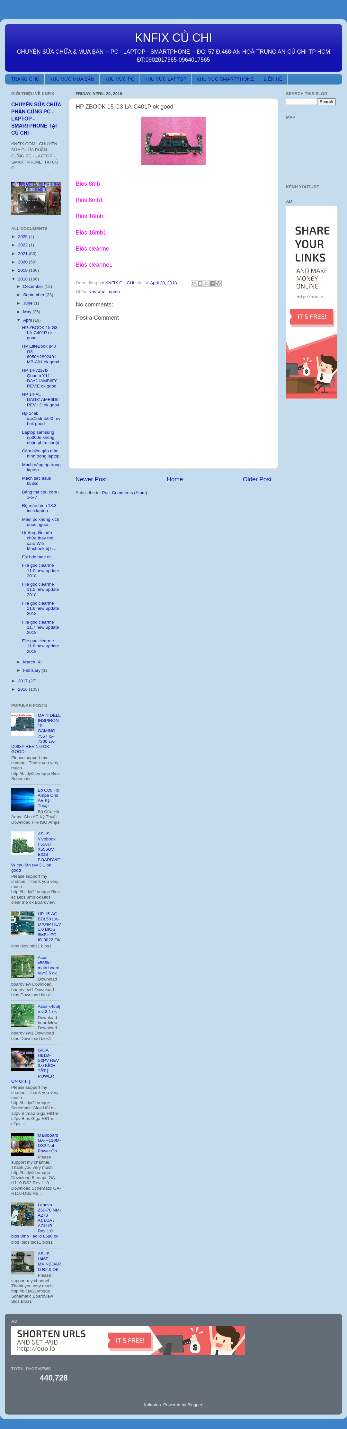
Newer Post (91, 479)
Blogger (194, 1404)
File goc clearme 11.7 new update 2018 (40, 627)
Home (175, 479)
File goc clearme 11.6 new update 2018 (40, 608)
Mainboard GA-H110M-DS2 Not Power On (49, 1143)
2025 (23, 236)
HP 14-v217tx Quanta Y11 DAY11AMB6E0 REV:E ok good (40, 378)
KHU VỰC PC (119, 79)
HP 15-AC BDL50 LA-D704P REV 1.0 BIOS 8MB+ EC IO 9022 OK (49, 926)
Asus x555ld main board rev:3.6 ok (48, 965)
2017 (23, 681)
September (34, 294)
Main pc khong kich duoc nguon (40, 522)
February (32, 670)
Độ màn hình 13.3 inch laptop (39, 508)
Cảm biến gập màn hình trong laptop (40, 453)
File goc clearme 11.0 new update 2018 (40, 570)
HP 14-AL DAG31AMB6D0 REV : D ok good (40, 399)
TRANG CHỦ (25, 79)
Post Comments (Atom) (124, 492)
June (28, 303)
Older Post (257, 479)
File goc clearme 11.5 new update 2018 (40, 589)
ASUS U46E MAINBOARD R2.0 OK (49, 1261)
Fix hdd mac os (37, 557)
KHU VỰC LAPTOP (165, 79)
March (29, 662)
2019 (23, 270)
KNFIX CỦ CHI (173, 37)
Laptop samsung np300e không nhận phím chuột (40, 437)
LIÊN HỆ (273, 79)
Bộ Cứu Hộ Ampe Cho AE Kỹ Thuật (48, 798)
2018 (23, 279)
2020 (23, 262)
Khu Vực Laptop (104, 291)
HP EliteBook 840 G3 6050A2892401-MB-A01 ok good (40, 354)
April (28, 320)
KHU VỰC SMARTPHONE (225, 79)
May (27, 311)
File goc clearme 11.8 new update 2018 (40, 645)
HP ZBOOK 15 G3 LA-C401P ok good (40, 332)
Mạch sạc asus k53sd (36, 481)
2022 (23, 245)
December (33, 286)
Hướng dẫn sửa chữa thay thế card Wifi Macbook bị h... (39, 540)
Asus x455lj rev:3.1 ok (49, 1009)
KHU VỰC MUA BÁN (71, 79)
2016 (23, 689)
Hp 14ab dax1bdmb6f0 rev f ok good (41, 418)
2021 (23, 253)
